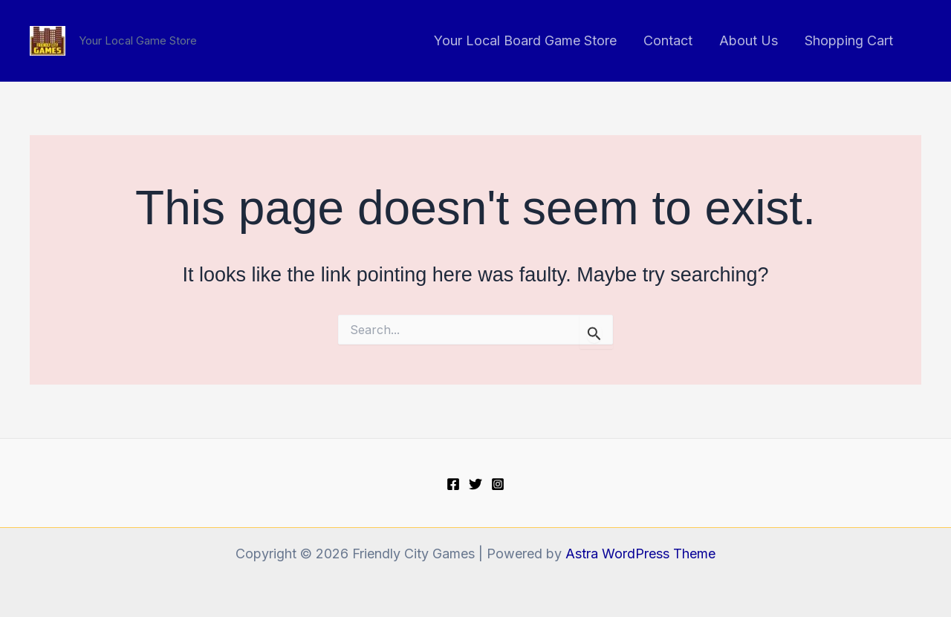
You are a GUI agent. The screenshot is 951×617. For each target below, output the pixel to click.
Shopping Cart (849, 40)
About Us (748, 40)
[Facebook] (453, 484)
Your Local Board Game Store (525, 40)
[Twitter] (475, 484)
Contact (667, 40)
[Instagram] (497, 484)
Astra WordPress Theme (640, 553)
